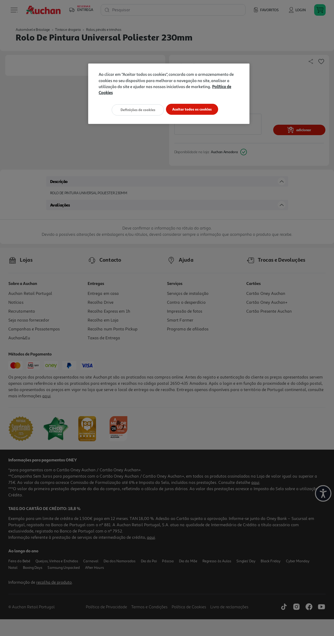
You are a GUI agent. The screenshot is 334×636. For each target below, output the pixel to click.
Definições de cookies (135, 109)
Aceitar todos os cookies (194, 109)
